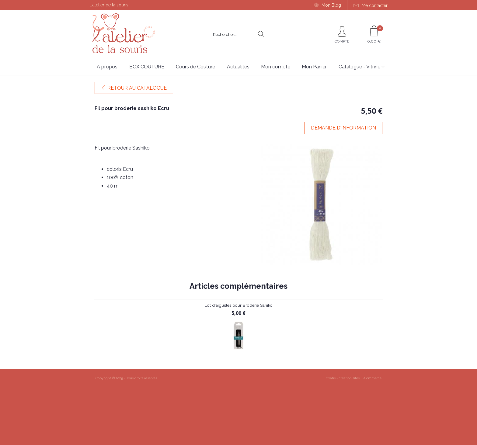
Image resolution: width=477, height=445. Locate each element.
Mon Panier (314, 67)
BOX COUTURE (146, 67)
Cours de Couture (195, 67)
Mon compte (275, 67)
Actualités (238, 67)
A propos (107, 67)
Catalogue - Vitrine (359, 67)
